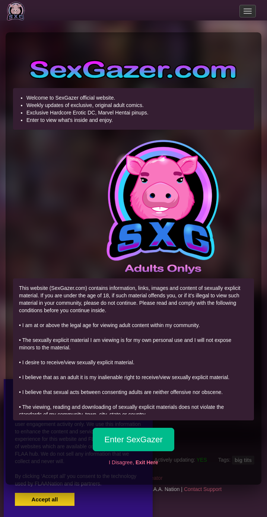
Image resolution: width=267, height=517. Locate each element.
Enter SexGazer (133, 439)
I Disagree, (133, 462)
